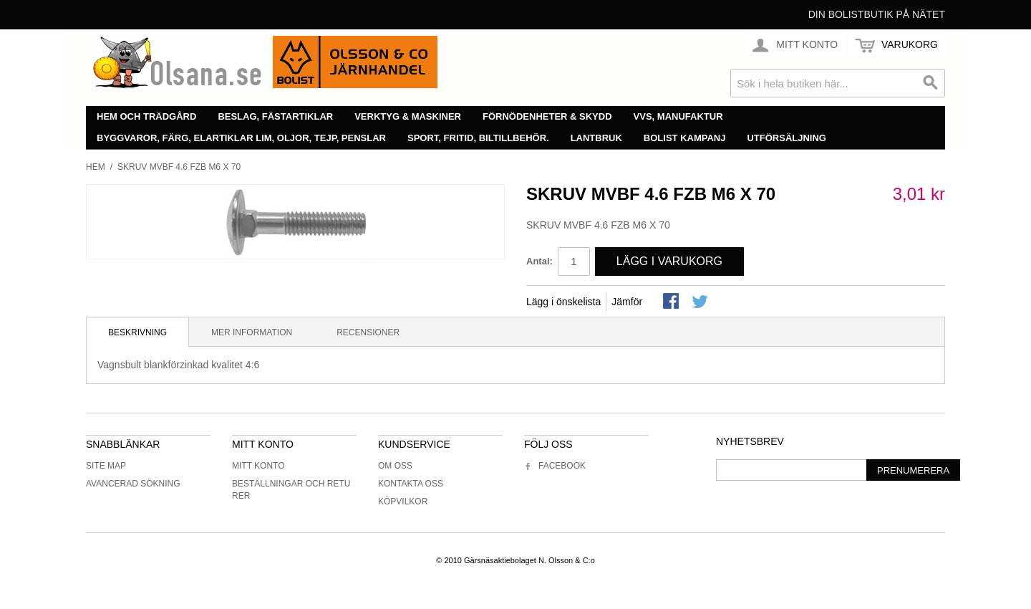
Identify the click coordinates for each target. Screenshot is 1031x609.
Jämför (626, 301)
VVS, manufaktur (678, 116)
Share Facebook (672, 302)
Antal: (539, 261)
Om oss (395, 466)
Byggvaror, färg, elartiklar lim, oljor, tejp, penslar (241, 138)
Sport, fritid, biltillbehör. (478, 138)
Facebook (555, 466)
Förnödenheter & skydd (547, 116)
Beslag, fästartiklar (275, 116)
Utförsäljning (786, 138)
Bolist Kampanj (685, 138)
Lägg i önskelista (563, 301)
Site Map (106, 466)
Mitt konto (258, 466)
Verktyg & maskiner (407, 116)
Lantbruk (596, 138)
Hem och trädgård (146, 116)
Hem (95, 167)
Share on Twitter (701, 302)
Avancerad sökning (133, 484)
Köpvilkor (402, 502)
